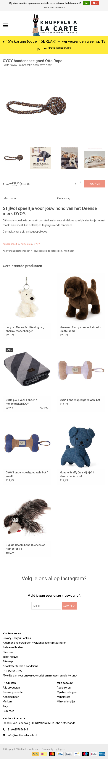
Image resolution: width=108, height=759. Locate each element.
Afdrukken (69, 251)
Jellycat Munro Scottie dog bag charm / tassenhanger (25, 329)
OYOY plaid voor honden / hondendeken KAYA (21, 402)
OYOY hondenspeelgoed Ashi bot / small (27, 474)
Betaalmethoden (13, 647)
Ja (86, 3)
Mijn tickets (63, 696)
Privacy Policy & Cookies (17, 638)
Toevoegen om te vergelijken (47, 251)
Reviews (63, 198)
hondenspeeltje (11, 244)
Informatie (9, 198)
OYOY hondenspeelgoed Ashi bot (80, 400)
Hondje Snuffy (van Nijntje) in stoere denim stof (77, 474)
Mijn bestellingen (67, 692)
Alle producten (11, 687)
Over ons (8, 652)
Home (6, 65)
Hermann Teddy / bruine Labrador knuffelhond (80, 329)
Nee (95, 3)
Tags (6, 706)
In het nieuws (10, 656)
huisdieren (26, 244)
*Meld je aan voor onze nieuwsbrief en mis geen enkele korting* (40, 675)
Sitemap (8, 661)
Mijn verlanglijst (66, 701)
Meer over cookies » (54, 7)
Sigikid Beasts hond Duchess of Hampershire (25, 547)
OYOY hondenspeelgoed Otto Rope (31, 65)
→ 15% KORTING (12, 670)
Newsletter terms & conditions (20, 666)
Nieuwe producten (13, 692)
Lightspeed (59, 749)
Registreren (64, 687)
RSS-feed (8, 710)
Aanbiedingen (11, 696)
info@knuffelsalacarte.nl (22, 735)
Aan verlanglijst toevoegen (17, 251)
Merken (7, 701)
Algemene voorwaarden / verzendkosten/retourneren (34, 642)
